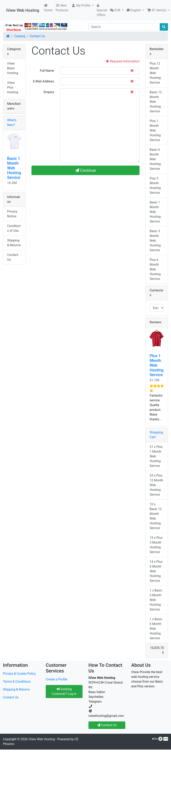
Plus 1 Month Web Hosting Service (155, 130)
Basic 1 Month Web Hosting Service (14, 168)
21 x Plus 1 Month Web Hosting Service (156, 456)
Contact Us (37, 36)
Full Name (47, 70)
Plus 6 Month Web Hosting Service (155, 269)
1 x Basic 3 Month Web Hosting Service (156, 600)
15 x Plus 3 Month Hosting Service (156, 545)
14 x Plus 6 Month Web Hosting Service (156, 571)
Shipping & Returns (14, 242)
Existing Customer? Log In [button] (64, 691)
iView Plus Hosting (12, 87)
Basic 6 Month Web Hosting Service (155, 159)
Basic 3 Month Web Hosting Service (155, 240)
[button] (82, 6)
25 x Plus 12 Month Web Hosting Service (156, 485)
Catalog (19, 36)
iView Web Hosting (22, 10)
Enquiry (49, 92)
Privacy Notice (12, 214)
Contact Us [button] (107, 725)
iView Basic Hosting (12, 68)
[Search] (124, 27)
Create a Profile (56, 679)
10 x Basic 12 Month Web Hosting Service (156, 516)
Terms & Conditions (17, 681)
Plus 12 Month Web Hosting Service (155, 73)
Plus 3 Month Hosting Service (155, 185)
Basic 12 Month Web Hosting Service (156, 101)
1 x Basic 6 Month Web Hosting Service (156, 628)
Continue (85, 170)
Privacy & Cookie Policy (19, 673)
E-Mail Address (43, 81)
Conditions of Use (14, 228)
